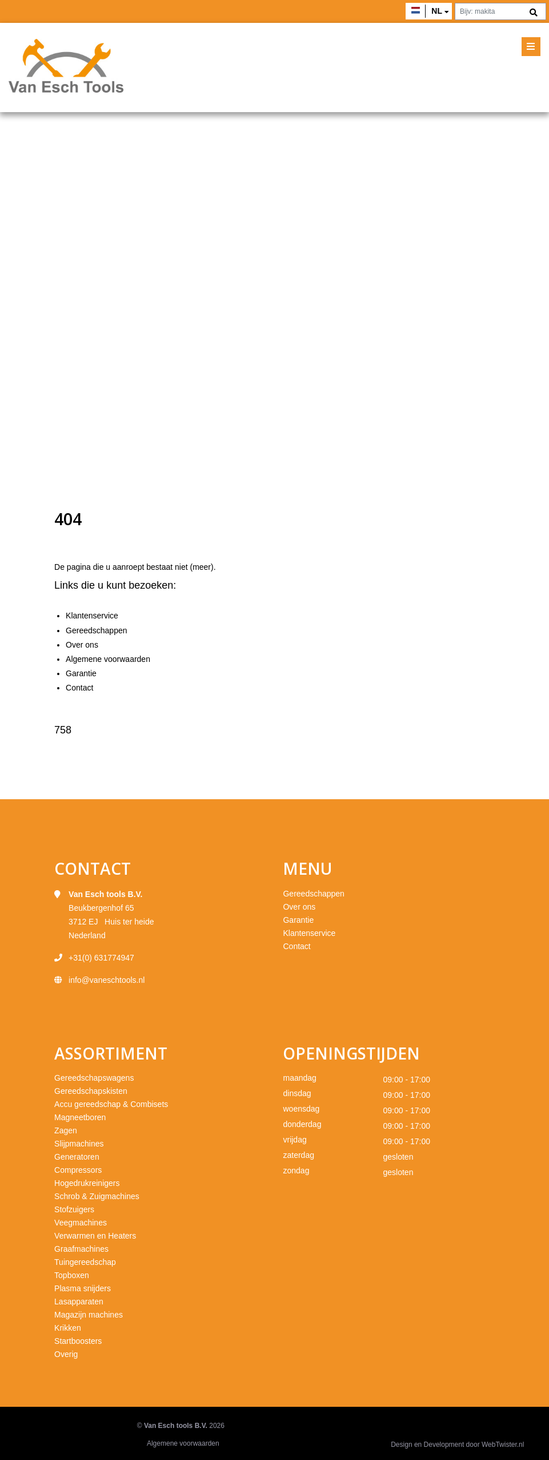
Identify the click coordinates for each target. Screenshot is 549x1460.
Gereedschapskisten (90, 1091)
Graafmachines (81, 1248)
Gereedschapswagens (94, 1077)
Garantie (81, 673)
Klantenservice (92, 615)
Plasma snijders (82, 1288)
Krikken (67, 1327)
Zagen (65, 1130)
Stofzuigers (74, 1209)
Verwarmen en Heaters (95, 1235)
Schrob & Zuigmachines (96, 1196)
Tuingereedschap (85, 1262)
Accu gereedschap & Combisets (111, 1104)
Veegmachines (80, 1222)
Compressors (78, 1170)
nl (436, 10)
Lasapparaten (78, 1301)
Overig (66, 1354)
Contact (79, 687)
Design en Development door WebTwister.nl (457, 1445)
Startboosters (78, 1341)
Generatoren (76, 1156)
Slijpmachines (78, 1143)
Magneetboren (80, 1117)
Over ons (82, 644)
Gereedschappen (96, 630)
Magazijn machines (88, 1314)
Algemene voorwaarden (108, 659)
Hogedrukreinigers (86, 1183)
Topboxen (71, 1275)
